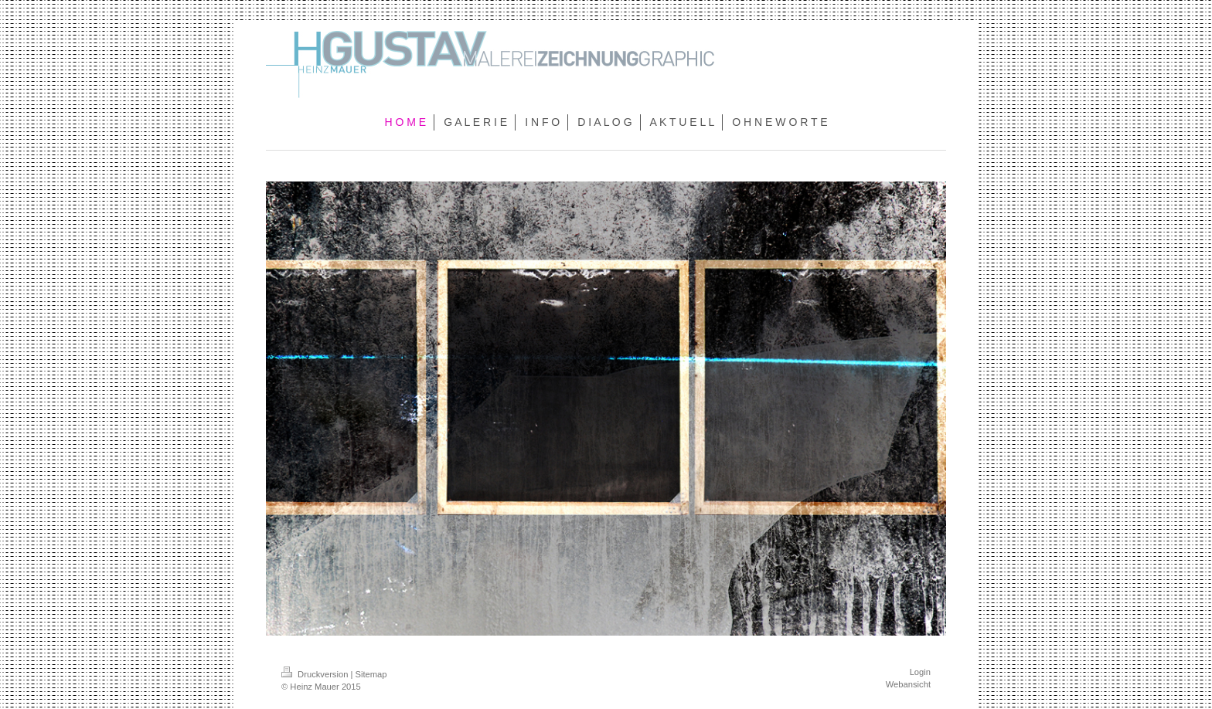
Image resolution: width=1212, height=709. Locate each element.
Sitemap (371, 674)
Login (920, 672)
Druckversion (316, 674)
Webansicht (908, 684)
